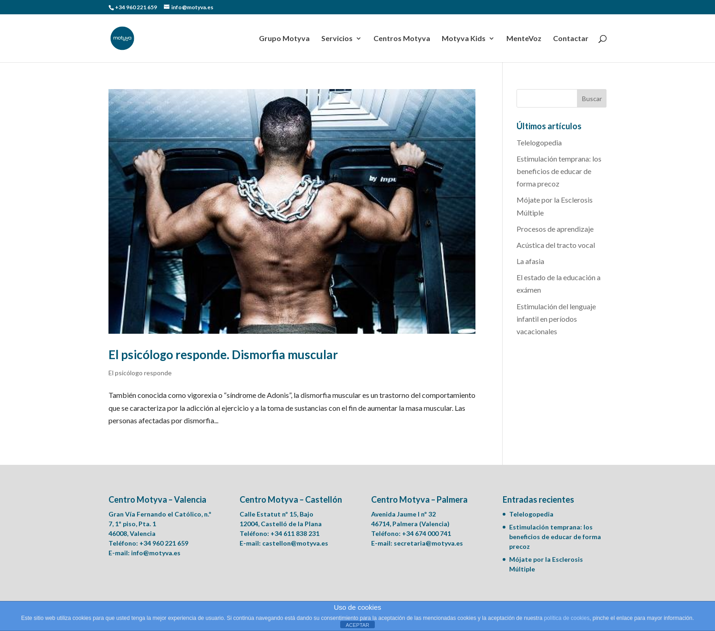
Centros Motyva (401, 38)
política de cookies (566, 618)
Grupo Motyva (284, 38)
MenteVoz (523, 38)
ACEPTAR (357, 625)
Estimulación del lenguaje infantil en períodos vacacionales (556, 319)
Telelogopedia (539, 142)
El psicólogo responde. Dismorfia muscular (223, 354)
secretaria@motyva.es (428, 543)
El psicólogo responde (140, 373)
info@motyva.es (155, 553)
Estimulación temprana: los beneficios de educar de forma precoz (559, 171)
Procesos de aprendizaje (555, 228)
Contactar (571, 38)
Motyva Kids (464, 38)
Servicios (337, 38)
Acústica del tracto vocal (556, 244)
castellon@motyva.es (295, 543)
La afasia (530, 261)
